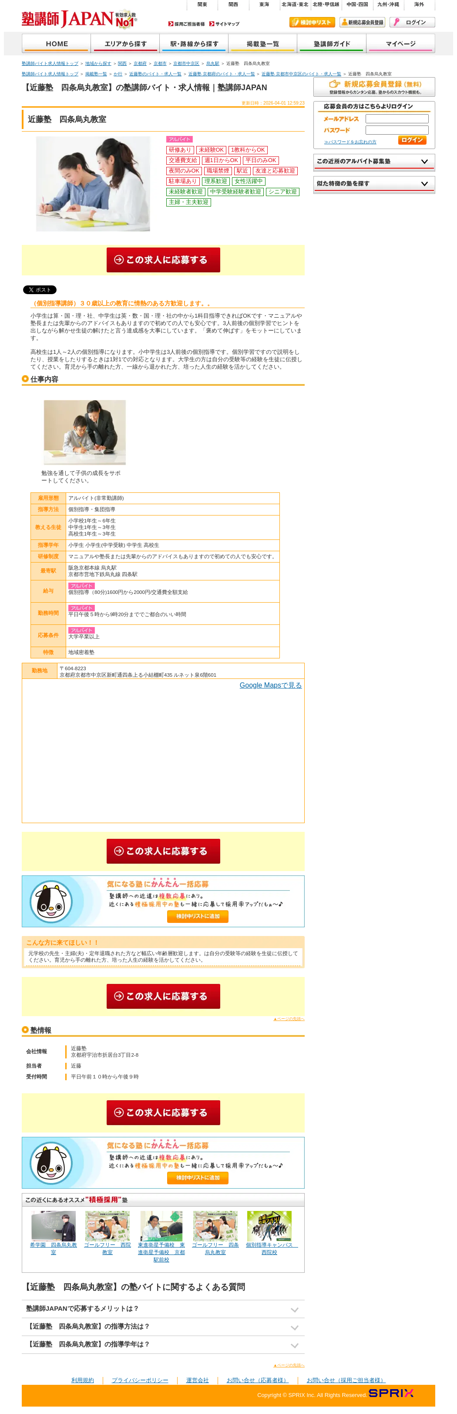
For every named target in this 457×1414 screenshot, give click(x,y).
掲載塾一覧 (262, 44)
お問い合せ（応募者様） (258, 1380)
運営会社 (197, 1380)
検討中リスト (312, 22)
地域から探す (125, 44)
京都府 (140, 63)
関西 (122, 63)
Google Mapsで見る (271, 685)
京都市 (160, 63)
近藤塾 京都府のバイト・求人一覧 (221, 73)
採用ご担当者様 (186, 23)
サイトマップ (224, 23)
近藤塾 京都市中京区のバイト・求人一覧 (301, 73)
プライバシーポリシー (140, 1380)
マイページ (400, 44)
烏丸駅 (212, 63)
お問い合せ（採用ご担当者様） (346, 1380)
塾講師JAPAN (56, 44)
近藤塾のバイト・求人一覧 (155, 73)
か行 (118, 73)
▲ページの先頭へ (289, 1019)
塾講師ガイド (331, 44)
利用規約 (82, 1380)
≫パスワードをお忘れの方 (350, 141)
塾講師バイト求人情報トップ (50, 63)
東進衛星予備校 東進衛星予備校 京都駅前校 (161, 1252)
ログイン (412, 22)
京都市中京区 (186, 63)
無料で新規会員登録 (374, 87)
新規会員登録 (362, 22)
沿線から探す (194, 44)
